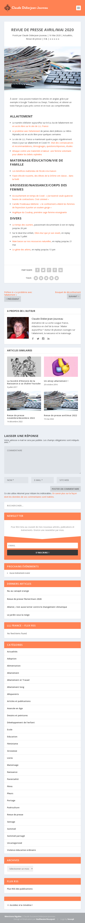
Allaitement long (15, 687)
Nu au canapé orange (18, 591)
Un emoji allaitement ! (56, 381)
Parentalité (13, 779)
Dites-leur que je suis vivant (47, 233)
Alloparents (13, 694)
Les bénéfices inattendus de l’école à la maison (34, 171)
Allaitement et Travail (18, 680)
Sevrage (11, 821)
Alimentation (14, 665)
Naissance (12, 772)
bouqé (71, 919)
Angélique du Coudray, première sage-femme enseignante (39, 212)
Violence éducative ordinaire (21, 850)
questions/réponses (56, 146)
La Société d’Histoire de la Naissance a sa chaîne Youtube (24, 382)
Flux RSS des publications (20, 888)
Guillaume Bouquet (45, 919)
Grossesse (12, 750)
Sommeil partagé (16, 836)
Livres (10, 758)
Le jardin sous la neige (18, 614)
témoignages (39, 146)
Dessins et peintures (17, 715)
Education (12, 736)
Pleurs (10, 793)
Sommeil (11, 828)
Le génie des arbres (21, 249)
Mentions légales (13, 916)
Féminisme (12, 743)
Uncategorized (14, 843)
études (69, 146)
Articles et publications (19, 701)
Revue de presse (33, 38)
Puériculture (13, 807)
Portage (11, 800)
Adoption (11, 658)
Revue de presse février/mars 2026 (24, 599)
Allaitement (13, 673)
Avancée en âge (15, 708)
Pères (9, 786)
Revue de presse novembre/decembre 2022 (21, 416)
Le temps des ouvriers (22, 224)
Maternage (12, 765)
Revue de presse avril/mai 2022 (60, 415)
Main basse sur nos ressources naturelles (31, 241)
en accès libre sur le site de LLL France (30, 126)
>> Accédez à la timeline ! (20, 905)
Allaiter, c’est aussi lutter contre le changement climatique (37, 607)
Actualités (67, 35)
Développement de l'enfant (21, 722)
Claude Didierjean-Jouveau (34, 35)
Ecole (9, 729)
